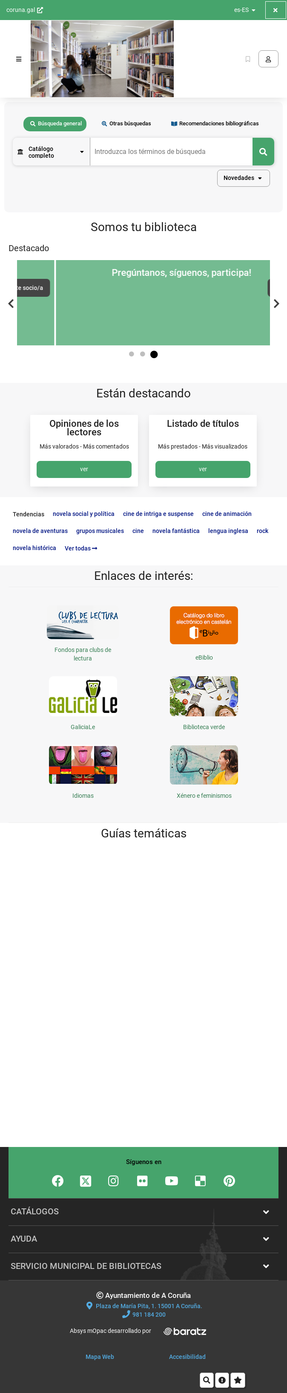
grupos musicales (100, 530)
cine (138, 530)
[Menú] (19, 58)
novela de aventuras (40, 530)
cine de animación (227, 513)
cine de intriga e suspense (158, 513)
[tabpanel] (143, 171)
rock (262, 530)
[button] (243, 178)
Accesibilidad (187, 1356)
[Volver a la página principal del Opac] (102, 59)
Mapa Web (100, 1356)
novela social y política (84, 513)
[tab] (54, 124)
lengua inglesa (228, 530)
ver (84, 469)
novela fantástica (176, 530)
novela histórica (34, 547)
